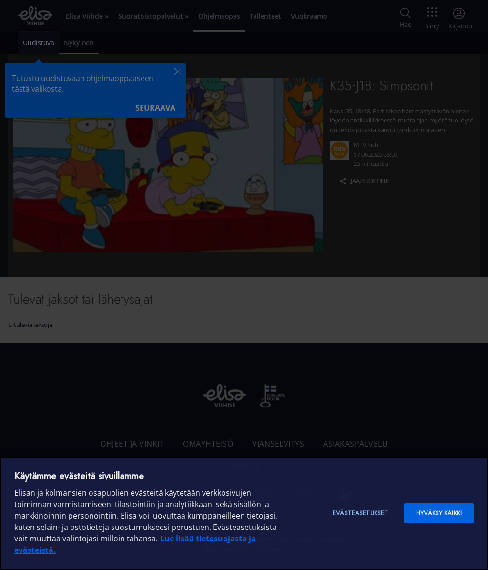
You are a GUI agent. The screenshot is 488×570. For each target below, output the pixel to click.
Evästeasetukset (360, 513)
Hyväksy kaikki (439, 513)
